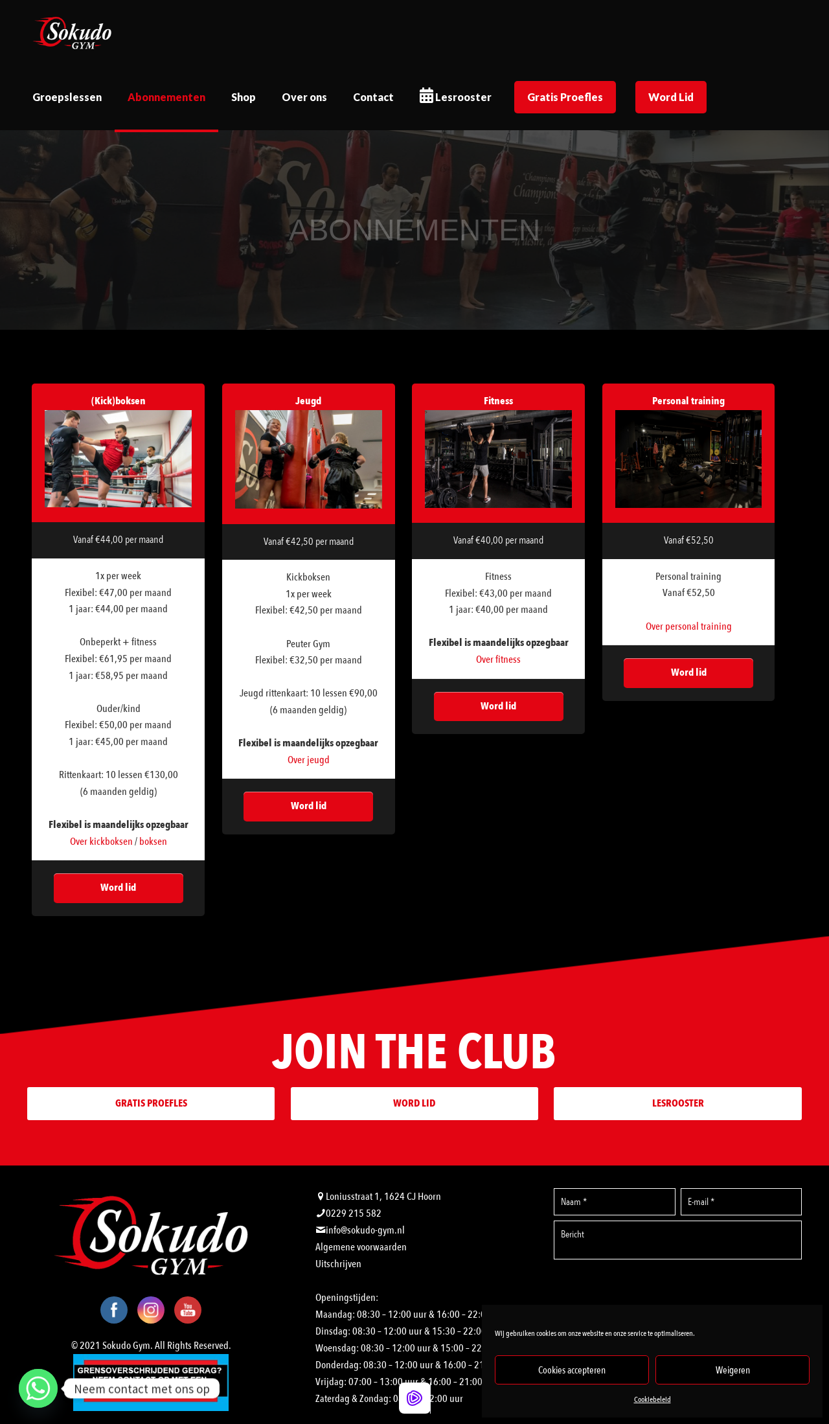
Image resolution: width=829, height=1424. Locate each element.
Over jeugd (309, 760)
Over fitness (498, 659)
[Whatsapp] (38, 1388)
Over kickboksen (101, 841)
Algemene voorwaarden (361, 1247)
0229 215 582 (353, 1213)
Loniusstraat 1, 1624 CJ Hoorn (383, 1196)
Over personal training (689, 626)
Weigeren (733, 1370)
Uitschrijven (338, 1264)
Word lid (118, 887)
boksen (153, 841)
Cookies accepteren (572, 1370)
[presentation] (678, 1292)
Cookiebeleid (652, 1399)
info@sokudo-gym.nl (365, 1230)
